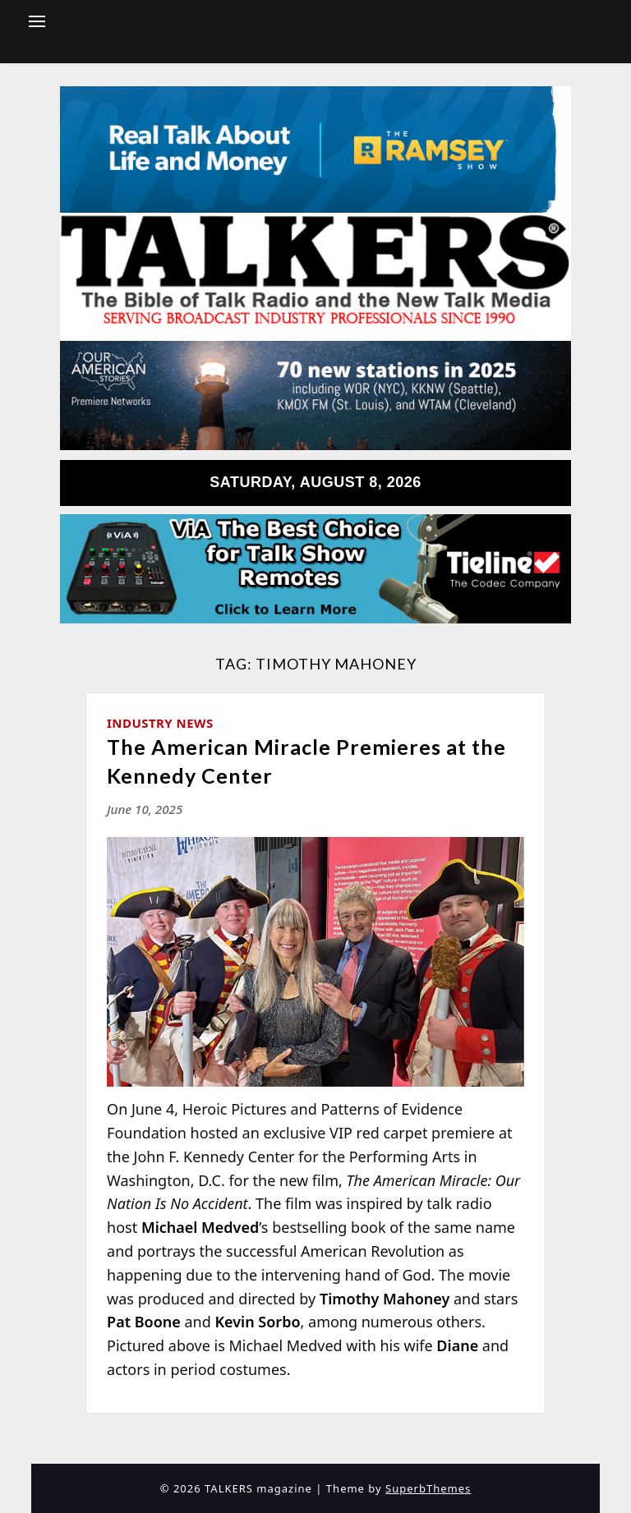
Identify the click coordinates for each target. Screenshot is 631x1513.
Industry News (160, 723)
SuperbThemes (428, 1488)
